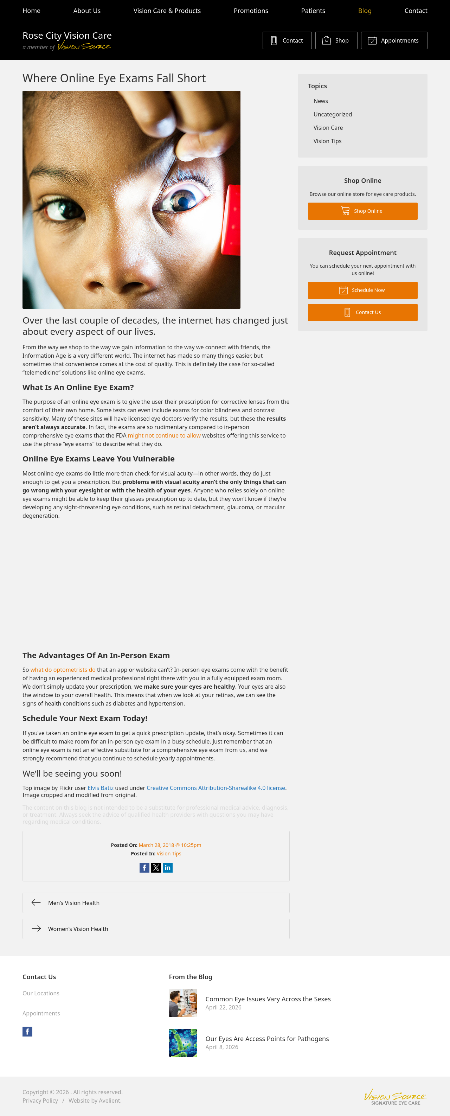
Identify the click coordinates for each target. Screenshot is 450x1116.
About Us (87, 10)
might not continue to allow (164, 435)
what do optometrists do (63, 670)
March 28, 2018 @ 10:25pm (170, 845)
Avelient (109, 1100)
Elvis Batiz (101, 788)
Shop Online (361, 210)
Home (31, 10)
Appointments (393, 40)
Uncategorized (333, 114)
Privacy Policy (40, 1100)
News (321, 101)
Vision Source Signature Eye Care (396, 1096)
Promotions (251, 10)
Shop (335, 40)
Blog (365, 10)
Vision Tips (169, 853)
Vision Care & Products (167, 10)
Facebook (27, 1032)
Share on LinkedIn (168, 868)
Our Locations (40, 993)
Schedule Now (362, 290)
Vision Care (328, 128)
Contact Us (361, 312)
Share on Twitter (156, 868)
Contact (416, 10)
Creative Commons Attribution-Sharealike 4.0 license (216, 788)
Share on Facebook (144, 868)
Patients (313, 10)
